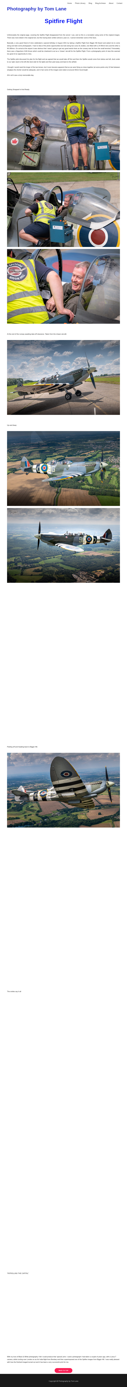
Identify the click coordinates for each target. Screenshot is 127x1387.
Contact (119, 3)
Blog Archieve (100, 3)
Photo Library (80, 3)
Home (69, 3)
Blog (90, 3)
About (111, 3)
